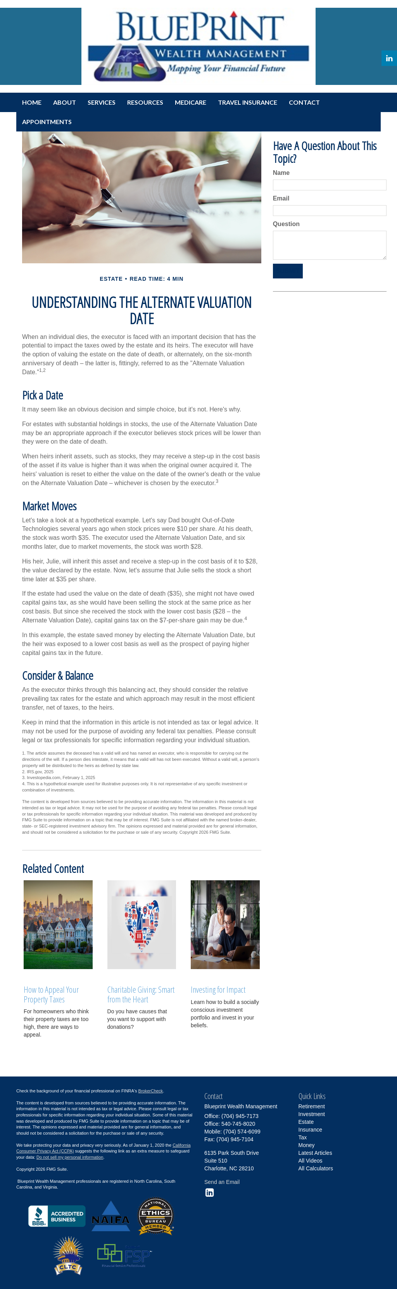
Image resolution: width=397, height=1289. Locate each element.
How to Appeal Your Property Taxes (51, 993)
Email (281, 198)
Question (286, 224)
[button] (64, 102)
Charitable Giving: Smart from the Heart (140, 993)
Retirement (312, 1106)
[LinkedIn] (389, 58)
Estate (306, 1122)
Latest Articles (315, 1153)
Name (281, 172)
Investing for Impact (218, 989)
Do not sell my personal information (69, 1157)
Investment (312, 1114)
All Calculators (316, 1168)
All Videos (311, 1161)
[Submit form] (288, 271)
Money (307, 1145)
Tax (303, 1137)
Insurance (310, 1130)
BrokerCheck (150, 1091)
